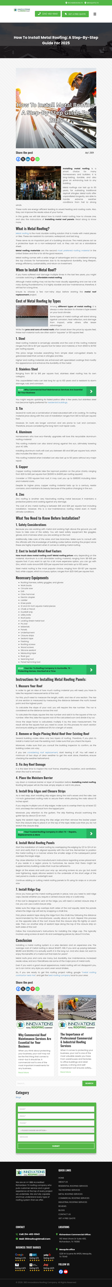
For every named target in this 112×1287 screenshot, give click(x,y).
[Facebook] (18, 159)
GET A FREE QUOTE (67, 1218)
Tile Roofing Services (69, 1190)
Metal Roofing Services (71, 1194)
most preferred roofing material (74, 250)
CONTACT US (65, 1214)
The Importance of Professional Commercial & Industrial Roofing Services (76, 1040)
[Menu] (95, 14)
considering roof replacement (42, 752)
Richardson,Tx (74, 2)
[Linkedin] (28, 159)
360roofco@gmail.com (37, 1238)
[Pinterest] (32, 159)
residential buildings (57, 402)
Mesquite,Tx (92, 2)
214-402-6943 (32, 1234)
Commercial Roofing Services (74, 1198)
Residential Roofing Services (73, 1186)
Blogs (18, 1097)
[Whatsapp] (37, 159)
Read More (23, 1072)
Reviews (62, 1206)
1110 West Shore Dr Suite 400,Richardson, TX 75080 (72, 1240)
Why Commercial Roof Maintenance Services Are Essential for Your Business (34, 1040)
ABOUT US (63, 1181)
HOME (61, 1177)
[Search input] (48, 1083)
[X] (23, 159)
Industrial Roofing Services (73, 1202)
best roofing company (59, 975)
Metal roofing (22, 233)
